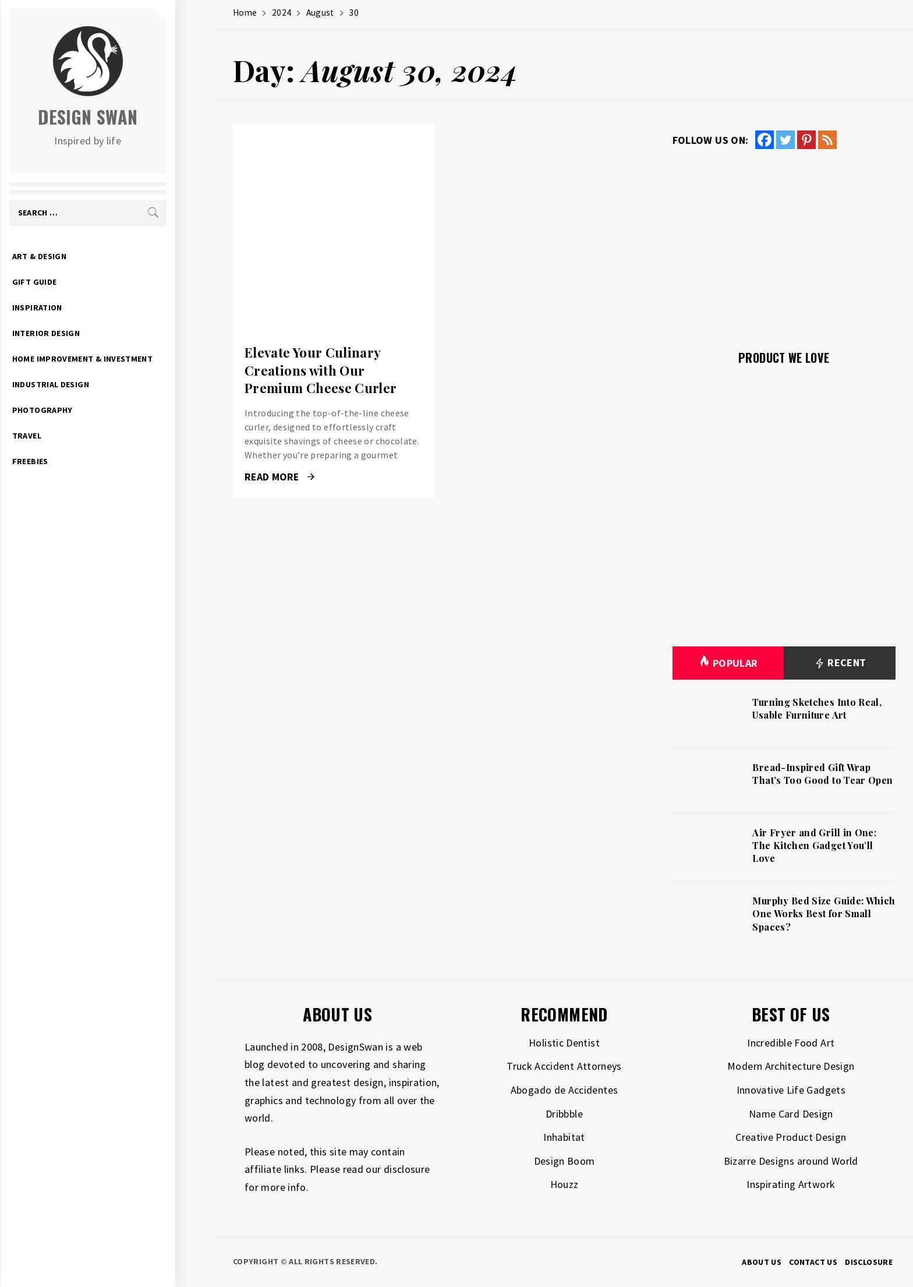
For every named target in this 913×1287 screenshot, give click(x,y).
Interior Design (86, 333)
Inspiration (77, 307)
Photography (82, 410)
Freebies (70, 461)
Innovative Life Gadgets (791, 1090)
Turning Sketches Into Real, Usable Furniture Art (817, 708)
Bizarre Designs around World (791, 1161)
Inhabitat (564, 1137)
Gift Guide (74, 282)
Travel (67, 435)
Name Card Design (791, 1113)
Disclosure (869, 1262)
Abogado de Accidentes (564, 1090)
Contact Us (813, 1262)
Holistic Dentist (564, 1042)
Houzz (564, 1184)
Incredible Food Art (790, 1042)
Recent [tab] (839, 663)
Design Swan (128, 117)
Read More (279, 477)
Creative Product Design (790, 1137)
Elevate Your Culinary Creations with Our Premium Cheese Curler (321, 370)
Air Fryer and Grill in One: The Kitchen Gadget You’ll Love (814, 845)
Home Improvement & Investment (122, 358)
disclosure (407, 1169)
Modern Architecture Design (790, 1066)
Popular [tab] (728, 663)
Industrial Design (90, 384)
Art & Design (79, 256)
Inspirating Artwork (790, 1184)
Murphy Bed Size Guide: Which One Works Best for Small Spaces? (823, 913)
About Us (761, 1262)
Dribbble (564, 1113)
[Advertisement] (784, 242)
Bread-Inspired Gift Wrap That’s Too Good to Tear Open (822, 773)
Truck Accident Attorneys (564, 1066)
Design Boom (564, 1161)
